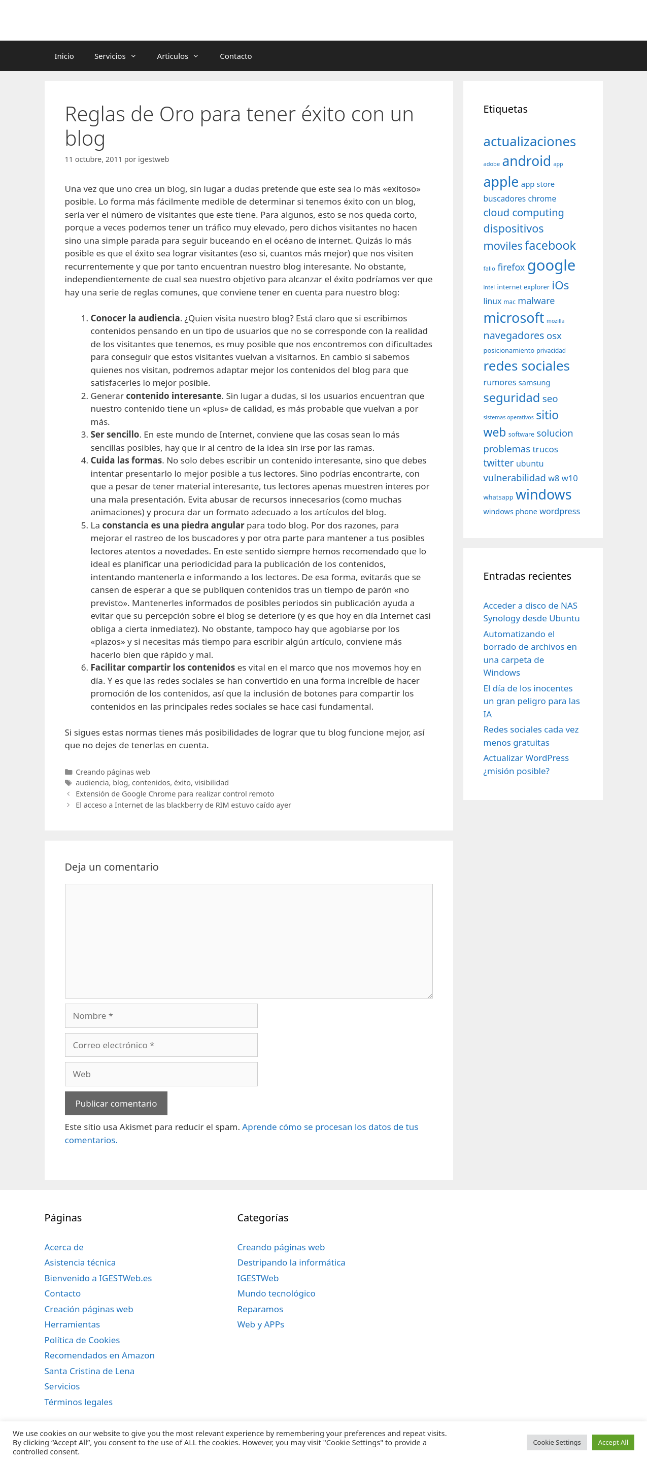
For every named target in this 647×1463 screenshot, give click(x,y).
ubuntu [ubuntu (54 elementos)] (530, 463)
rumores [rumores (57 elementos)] (500, 382)
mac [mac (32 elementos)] (510, 301)
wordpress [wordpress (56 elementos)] (559, 511)
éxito (182, 782)
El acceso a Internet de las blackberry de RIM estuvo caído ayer (183, 805)
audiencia (92, 782)
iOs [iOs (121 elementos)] (560, 285)
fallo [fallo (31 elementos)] (489, 268)
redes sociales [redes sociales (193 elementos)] (527, 365)
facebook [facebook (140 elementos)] (550, 245)
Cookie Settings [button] (557, 1442)
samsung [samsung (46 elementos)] (535, 382)
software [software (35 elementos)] (521, 434)
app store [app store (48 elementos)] (538, 184)
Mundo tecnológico (276, 1293)
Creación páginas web (89, 1309)
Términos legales (79, 1402)
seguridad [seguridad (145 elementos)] (512, 397)
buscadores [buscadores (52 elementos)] (505, 198)
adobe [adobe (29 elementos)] (492, 164)
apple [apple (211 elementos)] (501, 181)
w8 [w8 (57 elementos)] (553, 478)
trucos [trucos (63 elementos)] (545, 449)
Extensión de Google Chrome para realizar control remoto (175, 794)
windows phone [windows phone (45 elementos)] (510, 511)
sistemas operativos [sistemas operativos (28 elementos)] (509, 417)
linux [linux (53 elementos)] (493, 301)
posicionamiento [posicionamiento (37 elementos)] (509, 350)
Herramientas (72, 1324)
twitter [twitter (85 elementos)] (499, 463)
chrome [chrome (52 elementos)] (542, 198)
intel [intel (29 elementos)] (489, 287)
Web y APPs (260, 1324)
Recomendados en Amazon (100, 1355)
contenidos (151, 782)
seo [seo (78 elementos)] (550, 398)
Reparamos (260, 1309)
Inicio (64, 56)
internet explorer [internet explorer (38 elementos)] (523, 286)
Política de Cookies (82, 1340)
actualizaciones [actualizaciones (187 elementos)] (530, 141)
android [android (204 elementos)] (527, 161)
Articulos (183, 56)
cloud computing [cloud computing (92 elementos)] (524, 212)
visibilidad (212, 782)
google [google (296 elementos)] (551, 265)
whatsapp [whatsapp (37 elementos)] (499, 497)
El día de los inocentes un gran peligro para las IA (532, 701)
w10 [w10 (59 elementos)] (570, 478)
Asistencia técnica (80, 1262)
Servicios (120, 56)
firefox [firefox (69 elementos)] (511, 267)
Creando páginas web (113, 772)
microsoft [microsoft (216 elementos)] (514, 317)
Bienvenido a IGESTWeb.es (98, 1278)
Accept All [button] (613, 1442)
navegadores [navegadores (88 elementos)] (514, 335)
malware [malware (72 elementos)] (536, 300)
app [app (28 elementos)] (558, 164)
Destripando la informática (291, 1262)
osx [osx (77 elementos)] (554, 335)
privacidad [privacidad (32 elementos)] (551, 350)
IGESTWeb (258, 1278)
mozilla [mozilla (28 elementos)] (556, 320)
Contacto (236, 56)
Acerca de (64, 1247)
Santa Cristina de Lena (90, 1371)
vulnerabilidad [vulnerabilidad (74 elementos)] (515, 477)
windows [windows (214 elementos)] (543, 494)
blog (120, 782)
